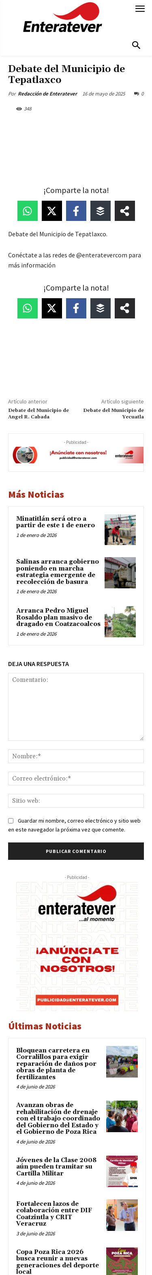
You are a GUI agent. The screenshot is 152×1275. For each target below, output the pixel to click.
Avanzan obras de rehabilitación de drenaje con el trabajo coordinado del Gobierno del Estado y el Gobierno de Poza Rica (58, 1118)
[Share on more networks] (125, 211)
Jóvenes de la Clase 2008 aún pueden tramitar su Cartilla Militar (56, 1166)
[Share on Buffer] (100, 211)
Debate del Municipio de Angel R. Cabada (38, 413)
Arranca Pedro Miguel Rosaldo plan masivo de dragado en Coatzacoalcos (58, 617)
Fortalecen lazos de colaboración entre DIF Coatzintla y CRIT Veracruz (54, 1214)
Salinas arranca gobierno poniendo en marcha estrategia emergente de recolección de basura (57, 572)
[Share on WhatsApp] (27, 211)
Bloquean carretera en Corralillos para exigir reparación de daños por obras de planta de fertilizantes (56, 1064)
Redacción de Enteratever (47, 93)
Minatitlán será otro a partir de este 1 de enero (55, 522)
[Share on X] (52, 211)
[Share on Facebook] (76, 211)
